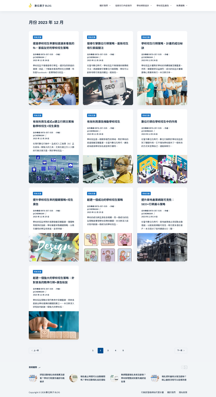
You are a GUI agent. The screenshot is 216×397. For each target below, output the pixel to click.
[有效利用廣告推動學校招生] (108, 169)
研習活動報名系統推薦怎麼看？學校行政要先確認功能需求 (52, 378)
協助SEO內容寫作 (123, 5)
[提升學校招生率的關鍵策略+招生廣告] (54, 247)
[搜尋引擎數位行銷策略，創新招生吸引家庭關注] (108, 91)
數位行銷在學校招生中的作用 (159, 121)
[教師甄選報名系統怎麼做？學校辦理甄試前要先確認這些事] (114, 378)
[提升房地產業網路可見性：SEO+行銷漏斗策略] (162, 247)
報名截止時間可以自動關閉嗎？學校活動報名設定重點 (92, 378)
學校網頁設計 (145, 5)
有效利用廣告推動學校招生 (103, 121)
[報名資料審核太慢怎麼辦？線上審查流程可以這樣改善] (155, 378)
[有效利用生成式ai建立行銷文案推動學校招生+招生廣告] (54, 169)
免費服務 (181, 5)
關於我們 (106, 5)
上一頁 (35, 350)
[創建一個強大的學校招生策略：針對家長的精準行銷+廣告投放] (54, 325)
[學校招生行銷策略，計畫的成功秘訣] (162, 91)
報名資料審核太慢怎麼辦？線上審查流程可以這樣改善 (174, 378)
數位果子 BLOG (43, 5)
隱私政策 (183, 392)
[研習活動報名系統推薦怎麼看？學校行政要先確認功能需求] (33, 378)
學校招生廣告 (164, 5)
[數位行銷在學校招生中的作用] (162, 169)
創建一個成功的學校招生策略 (105, 199)
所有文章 (37, 37)
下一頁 (181, 350)
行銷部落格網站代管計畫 (152, 392)
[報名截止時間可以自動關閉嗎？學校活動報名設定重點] (73, 378)
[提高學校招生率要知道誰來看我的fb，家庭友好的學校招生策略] (54, 91)
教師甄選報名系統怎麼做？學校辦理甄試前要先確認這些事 (133, 378)
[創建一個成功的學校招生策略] (108, 247)
